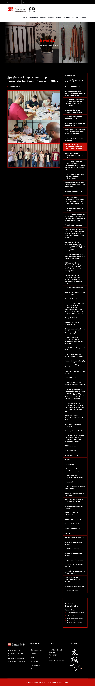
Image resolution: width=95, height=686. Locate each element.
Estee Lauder (69, 482)
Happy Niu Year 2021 (72, 318)
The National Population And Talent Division (75, 572)
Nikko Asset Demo (71, 455)
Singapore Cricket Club (73, 528)
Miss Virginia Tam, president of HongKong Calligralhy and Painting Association (75, 131)
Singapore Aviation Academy (75, 560)
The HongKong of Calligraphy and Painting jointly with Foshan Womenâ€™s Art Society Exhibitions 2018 (75, 438)
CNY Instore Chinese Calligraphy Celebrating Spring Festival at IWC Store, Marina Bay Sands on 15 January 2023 (75, 267)
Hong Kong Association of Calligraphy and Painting (74, 500)
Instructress (33, 17)
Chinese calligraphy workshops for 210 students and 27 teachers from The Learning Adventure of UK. (74, 200)
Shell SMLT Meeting (72, 549)
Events (58, 17)
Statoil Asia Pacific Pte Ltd (74, 524)
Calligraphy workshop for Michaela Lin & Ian (73, 117)
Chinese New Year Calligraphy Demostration (74, 476)
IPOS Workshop (70, 446)
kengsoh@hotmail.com (31, 2)
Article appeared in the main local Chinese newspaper (75, 470)
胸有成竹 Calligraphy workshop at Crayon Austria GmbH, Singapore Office (33, 79)
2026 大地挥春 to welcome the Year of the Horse (74, 81)
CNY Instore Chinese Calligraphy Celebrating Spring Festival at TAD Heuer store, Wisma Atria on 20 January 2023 (75, 246)
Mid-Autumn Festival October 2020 (72, 323)
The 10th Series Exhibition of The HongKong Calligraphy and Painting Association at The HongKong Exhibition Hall (75, 407)
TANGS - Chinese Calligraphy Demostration (75, 487)
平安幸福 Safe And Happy (73, 225)
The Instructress (36, 650)
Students (51, 17)
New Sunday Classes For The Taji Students (75, 293)
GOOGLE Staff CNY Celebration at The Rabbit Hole (74, 418)
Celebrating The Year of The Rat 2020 (75, 372)
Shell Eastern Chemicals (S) (74, 586)
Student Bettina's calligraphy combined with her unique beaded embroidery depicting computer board (75, 364)
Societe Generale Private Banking (73, 543)
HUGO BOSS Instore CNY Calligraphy (73, 425)
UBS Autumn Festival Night (74, 519)
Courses (43, 17)
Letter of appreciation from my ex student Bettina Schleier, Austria (74, 176)
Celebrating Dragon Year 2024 (73, 192)
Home (25, 17)
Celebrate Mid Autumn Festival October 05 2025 (73, 111)
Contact (83, 17)
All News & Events (71, 75)
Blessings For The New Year (74, 431)
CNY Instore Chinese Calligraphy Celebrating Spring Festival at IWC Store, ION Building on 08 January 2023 (75, 279)
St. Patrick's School (71, 591)
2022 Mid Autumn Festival (74, 288)
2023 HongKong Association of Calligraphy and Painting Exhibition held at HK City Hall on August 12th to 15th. (75, 217)
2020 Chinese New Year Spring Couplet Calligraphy (74, 355)
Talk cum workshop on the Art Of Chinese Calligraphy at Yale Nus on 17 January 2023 (75, 256)
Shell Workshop (70, 450)
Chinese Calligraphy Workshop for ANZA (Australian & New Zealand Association (74, 340)
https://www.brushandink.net (75, 621)
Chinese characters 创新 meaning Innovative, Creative (75, 383)
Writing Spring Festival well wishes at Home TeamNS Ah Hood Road (75, 184)
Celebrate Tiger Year (72, 299)
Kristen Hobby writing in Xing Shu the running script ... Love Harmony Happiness (75, 331)
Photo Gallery (35, 665)
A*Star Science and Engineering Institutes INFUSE (72, 579)
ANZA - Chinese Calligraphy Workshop (74, 494)
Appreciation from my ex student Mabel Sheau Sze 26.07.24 (74, 155)
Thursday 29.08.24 (14, 86)
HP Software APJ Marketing (74, 538)
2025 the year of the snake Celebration (74, 139)
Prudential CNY (70, 464)
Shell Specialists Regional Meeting (74, 507)
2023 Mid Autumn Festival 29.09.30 (74, 209)
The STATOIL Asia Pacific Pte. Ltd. (74, 565)
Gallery (75, 17)
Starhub (67, 533)
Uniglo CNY (68, 460)
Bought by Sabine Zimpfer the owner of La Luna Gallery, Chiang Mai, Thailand (75, 93)
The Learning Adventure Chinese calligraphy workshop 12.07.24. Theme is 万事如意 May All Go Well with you (75, 165)
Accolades (66, 17)
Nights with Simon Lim (72, 86)
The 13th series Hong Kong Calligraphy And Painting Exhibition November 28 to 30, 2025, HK (74, 102)
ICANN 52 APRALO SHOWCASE (71, 514)
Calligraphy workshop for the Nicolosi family (75, 124)
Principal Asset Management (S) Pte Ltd (75, 349)
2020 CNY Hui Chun (71, 378)
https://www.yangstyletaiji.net (75, 623)
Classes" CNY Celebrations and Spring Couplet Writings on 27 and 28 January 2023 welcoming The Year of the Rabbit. (74, 233)
